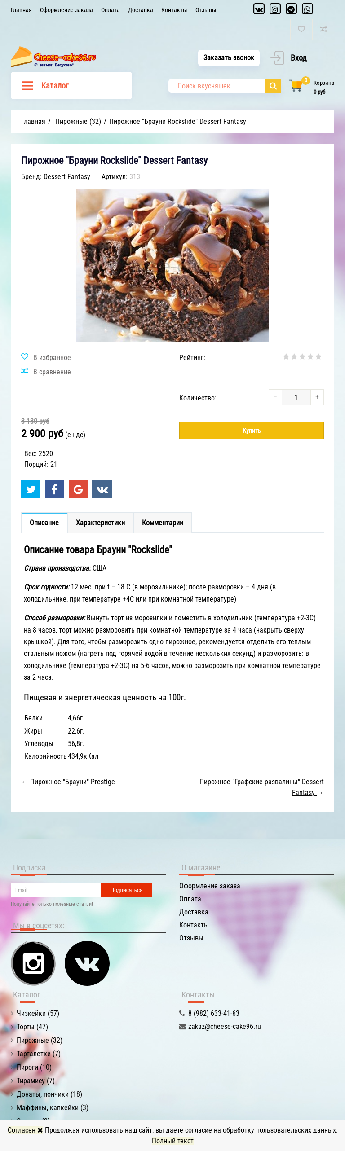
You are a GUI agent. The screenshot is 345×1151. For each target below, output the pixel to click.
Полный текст (173, 1141)
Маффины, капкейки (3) (52, 1107)
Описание (44, 522)
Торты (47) (32, 1027)
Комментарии (162, 522)
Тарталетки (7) (39, 1054)
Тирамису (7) (36, 1080)
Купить (252, 430)
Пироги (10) (34, 1067)
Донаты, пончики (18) (49, 1094)
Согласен (25, 1130)
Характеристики (100, 522)
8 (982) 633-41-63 (213, 1013)
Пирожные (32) (39, 1040)
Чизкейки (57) (38, 1013)
